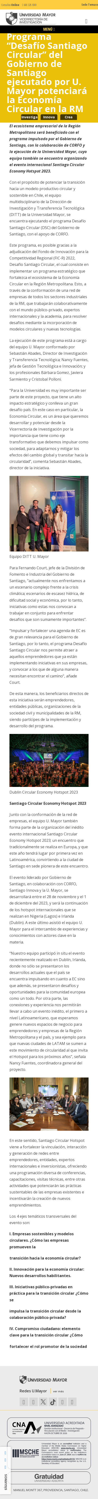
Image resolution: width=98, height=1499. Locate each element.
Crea (68, 117)
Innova (49, 117)
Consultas (10, 5)
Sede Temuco (89, 5)
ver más (58, 1391)
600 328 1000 (29, 5)
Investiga (29, 117)
